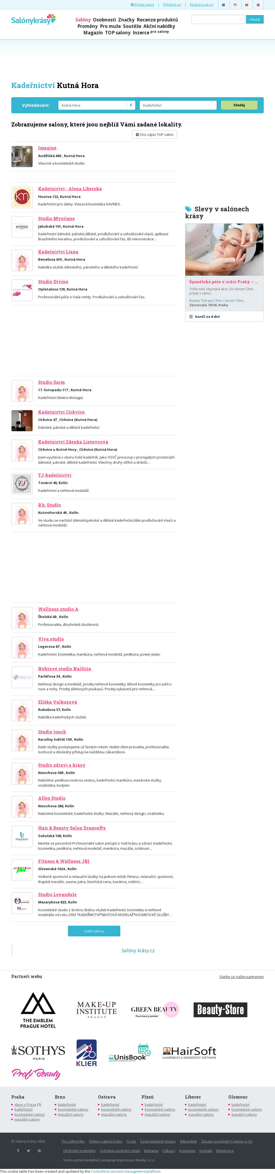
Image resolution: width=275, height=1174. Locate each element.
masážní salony (27, 1119)
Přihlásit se (172, 4)
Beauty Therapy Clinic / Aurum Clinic (216, 300)
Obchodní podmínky (79, 1150)
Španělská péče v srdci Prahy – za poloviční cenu (224, 282)
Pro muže (110, 26)
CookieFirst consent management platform (125, 1171)
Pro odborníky (73, 1141)
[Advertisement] (137, 60)
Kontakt (206, 1150)
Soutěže (132, 26)
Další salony (94, 931)
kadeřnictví (23, 1109)
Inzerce (151, 33)
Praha (17, 1097)
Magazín (93, 33)
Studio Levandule (57, 894)
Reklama (151, 1150)
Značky (126, 20)
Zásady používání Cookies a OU (227, 1141)
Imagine (47, 148)
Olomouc (238, 1097)
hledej (239, 105)
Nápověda (188, 1141)
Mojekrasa (225, 1150)
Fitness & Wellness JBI (63, 861)
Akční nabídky (159, 26)
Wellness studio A (58, 609)
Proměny (87, 26)
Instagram (187, 1150)
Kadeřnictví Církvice (61, 412)
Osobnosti (104, 20)
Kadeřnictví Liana (58, 252)
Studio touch (52, 732)
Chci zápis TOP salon (154, 134)
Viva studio (51, 639)
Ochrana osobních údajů (120, 1150)
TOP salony (118, 33)
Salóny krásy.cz (138, 950)
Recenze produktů (157, 20)
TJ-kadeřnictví (54, 475)
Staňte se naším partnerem (241, 976)
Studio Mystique (56, 218)
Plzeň (148, 1097)
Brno (60, 1097)
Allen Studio (52, 798)
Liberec (193, 1097)
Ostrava (107, 1097)
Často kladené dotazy (158, 1141)
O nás (131, 1141)
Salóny (83, 20)
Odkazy (168, 1150)
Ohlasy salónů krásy (105, 1141)
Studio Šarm (51, 382)
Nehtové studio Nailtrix (64, 668)
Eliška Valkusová (57, 702)
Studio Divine (53, 281)
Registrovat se (201, 4)
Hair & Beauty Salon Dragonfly (72, 828)
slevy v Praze (25, 1104)
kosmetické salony (30, 1114)
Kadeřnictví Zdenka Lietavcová (73, 442)
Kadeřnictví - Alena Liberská (70, 188)
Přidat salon (142, 4)
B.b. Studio (49, 505)
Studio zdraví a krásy (61, 765)
